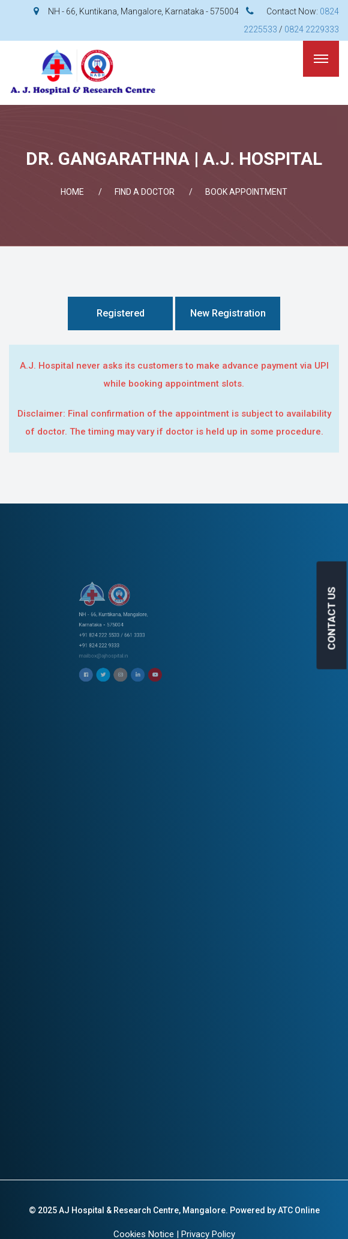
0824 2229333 (311, 29)
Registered (121, 313)
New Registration (228, 313)
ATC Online (299, 1210)
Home (72, 192)
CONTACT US (332, 618)
